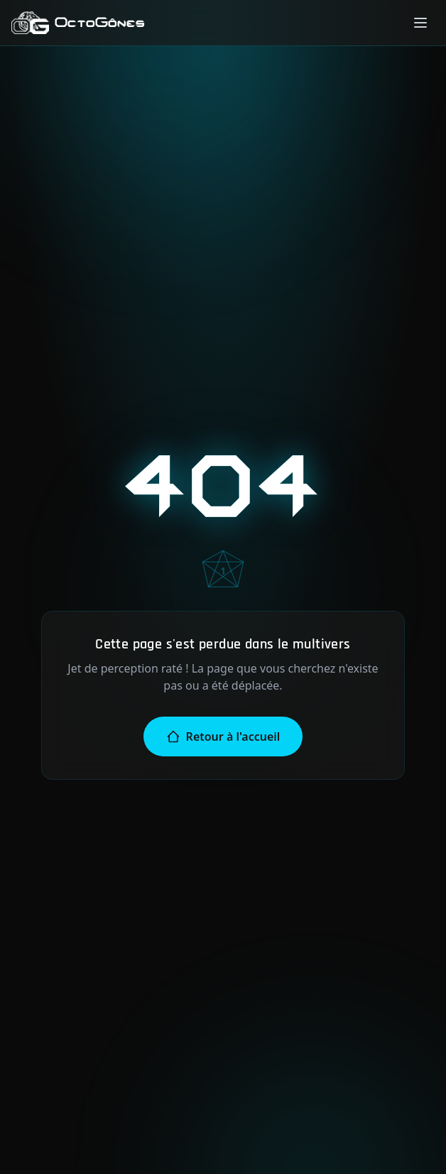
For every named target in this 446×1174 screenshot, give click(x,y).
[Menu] (420, 23)
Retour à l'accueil (223, 736)
